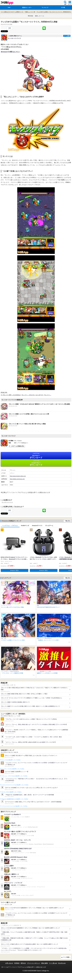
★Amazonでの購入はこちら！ (10, 51)
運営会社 (23, 963)
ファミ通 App (7, 3)
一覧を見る (67, 521)
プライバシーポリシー (33, 963)
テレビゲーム (49, 525)
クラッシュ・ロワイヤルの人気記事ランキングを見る (14, 776)
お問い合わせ (9, 963)
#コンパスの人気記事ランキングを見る (11, 759)
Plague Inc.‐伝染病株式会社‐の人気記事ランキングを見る (15, 799)
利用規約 (17, 963)
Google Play (36, 463)
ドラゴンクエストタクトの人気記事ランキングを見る (14, 806)
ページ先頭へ (66, 957)
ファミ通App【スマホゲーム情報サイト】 (12, 12)
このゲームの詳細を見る (17, 446)
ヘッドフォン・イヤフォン (10, 525)
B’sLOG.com (62, 963)
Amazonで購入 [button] (14, 570)
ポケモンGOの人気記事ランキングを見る (11, 792)
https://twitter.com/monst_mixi (17, 479)
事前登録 (30, 16)
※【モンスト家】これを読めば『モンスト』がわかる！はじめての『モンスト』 (26, 395)
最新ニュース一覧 (30, 12)
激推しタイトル (39, 16)
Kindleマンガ (25, 525)
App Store (36, 456)
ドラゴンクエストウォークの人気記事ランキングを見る (15, 784)
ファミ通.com (53, 963)
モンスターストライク (7, 502)
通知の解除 (44, 963)
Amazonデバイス (37, 525)
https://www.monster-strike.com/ (18, 476)
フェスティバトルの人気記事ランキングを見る (13, 768)
